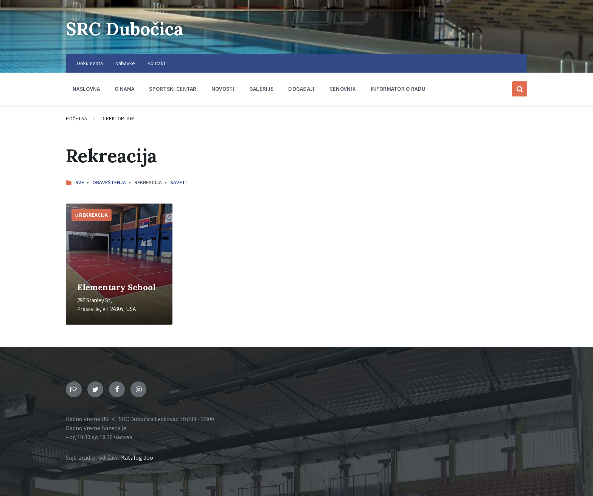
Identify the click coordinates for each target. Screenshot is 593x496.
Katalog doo (137, 457)
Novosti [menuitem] (222, 88)
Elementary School (116, 287)
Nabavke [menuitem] (125, 63)
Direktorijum (118, 118)
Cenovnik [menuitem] (342, 88)
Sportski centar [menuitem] (173, 88)
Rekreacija (93, 214)
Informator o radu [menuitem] (398, 88)
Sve (79, 182)
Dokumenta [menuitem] (90, 63)
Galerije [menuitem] (261, 88)
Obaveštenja (109, 182)
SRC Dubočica (126, 28)
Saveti (178, 182)
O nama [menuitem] (124, 88)
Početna (76, 118)
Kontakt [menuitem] (156, 63)
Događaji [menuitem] (301, 88)
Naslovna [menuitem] (86, 88)
